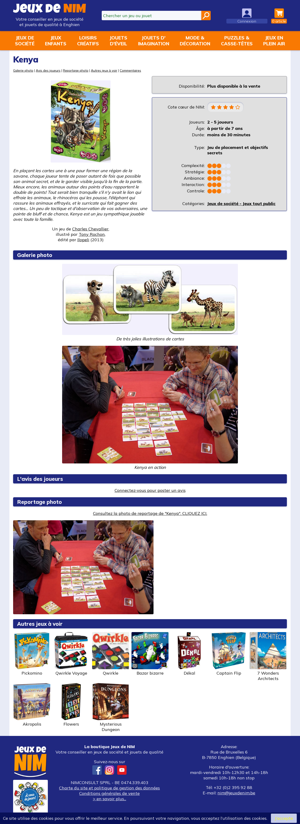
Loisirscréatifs (88, 41)
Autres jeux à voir (104, 70)
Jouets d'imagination (153, 41)
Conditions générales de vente (109, 793)
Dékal (189, 654)
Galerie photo (23, 70)
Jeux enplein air (274, 41)
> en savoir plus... (109, 798)
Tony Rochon (92, 234)
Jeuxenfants (55, 41)
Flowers (71, 705)
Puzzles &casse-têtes (237, 41)
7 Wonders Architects (268, 656)
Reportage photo (75, 70)
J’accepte (284, 818)
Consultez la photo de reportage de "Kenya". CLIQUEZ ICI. (150, 513)
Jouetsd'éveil (118, 41)
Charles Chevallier (90, 229)
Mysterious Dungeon (110, 707)
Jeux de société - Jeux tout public (241, 203)
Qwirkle (110, 654)
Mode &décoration (195, 41)
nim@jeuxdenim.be (236, 793)
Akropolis (31, 705)
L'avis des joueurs (40, 478)
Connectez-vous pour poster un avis (150, 490)
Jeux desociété (24, 41)
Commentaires (130, 70)
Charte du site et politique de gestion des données (109, 788)
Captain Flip (228, 654)
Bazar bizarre (150, 654)
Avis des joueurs (48, 70)
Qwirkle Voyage (71, 654)
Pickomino (31, 654)
